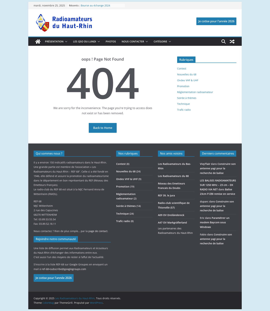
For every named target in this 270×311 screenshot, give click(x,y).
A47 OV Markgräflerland (172, 222)
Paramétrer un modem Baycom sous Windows (214, 222)
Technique (183, 104)
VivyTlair (205, 164)
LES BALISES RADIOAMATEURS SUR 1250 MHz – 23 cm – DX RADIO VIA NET (218, 185)
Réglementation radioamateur (195, 92)
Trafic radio (184, 109)
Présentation (54, 41)
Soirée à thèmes (186, 98)
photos (111, 41)
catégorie (160, 41)
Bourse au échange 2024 (95, 5)
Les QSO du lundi (84, 41)
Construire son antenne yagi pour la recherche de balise (218, 168)
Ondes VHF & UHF (187, 80)
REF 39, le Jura (166, 195)
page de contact (97, 231)
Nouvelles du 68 (186, 74)
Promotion (183, 86)
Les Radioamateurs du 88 (173, 176)
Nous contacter (133, 41)
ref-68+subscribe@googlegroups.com (64, 269)
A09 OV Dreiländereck (171, 215)
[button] (65, 41)
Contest (181, 68)
